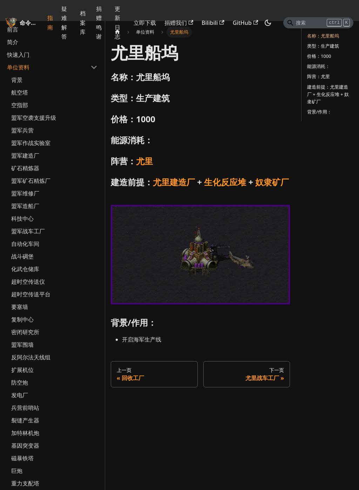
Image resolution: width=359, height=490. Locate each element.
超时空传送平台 (30, 294)
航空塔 (19, 92)
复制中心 (22, 319)
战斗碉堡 (22, 256)
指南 (50, 22)
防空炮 (19, 382)
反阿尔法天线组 (30, 357)
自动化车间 (25, 244)
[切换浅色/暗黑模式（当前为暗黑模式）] (267, 22)
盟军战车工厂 (28, 231)
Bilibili (213, 23)
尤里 (144, 161)
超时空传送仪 (28, 281)
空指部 (19, 105)
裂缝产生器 (25, 420)
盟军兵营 (22, 130)
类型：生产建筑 (323, 46)
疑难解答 (64, 22)
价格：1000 (319, 56)
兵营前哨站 (25, 408)
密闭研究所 (25, 332)
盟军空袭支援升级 (33, 118)
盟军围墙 (22, 344)
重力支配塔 (25, 483)
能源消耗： (318, 66)
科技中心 (22, 218)
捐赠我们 (178, 23)
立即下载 (145, 23)
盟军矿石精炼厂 (30, 181)
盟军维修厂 (25, 193)
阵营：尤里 (318, 76)
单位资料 (18, 67)
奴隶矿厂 (272, 182)
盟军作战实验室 (30, 143)
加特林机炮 (25, 433)
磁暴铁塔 (22, 458)
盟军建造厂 (25, 155)
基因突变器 (25, 445)
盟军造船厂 (25, 206)
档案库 (83, 22)
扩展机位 (22, 370)
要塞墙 (19, 307)
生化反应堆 (225, 182)
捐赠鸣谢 (99, 22)
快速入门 (18, 54)
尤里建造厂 (174, 182)
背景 (16, 80)
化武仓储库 (25, 269)
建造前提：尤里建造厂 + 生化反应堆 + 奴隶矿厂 (328, 94)
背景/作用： (319, 112)
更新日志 (117, 22)
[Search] (318, 22)
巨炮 (16, 471)
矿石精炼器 (25, 168)
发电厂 (19, 395)
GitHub (245, 23)
